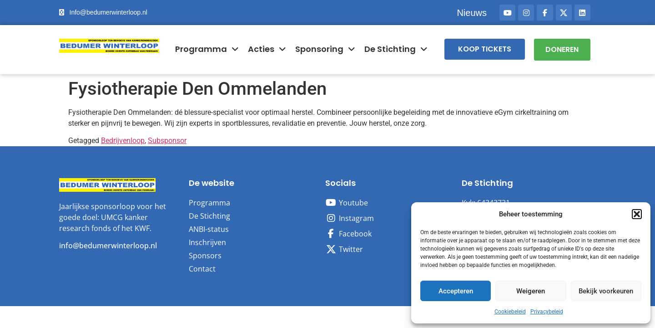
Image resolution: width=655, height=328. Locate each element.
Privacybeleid (546, 311)
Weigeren (530, 291)
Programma (207, 49)
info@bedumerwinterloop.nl (108, 245)
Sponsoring (325, 49)
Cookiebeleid (510, 311)
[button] (636, 214)
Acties (267, 49)
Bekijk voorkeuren (606, 291)
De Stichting (396, 49)
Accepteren (455, 291)
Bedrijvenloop (123, 140)
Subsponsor (167, 140)
